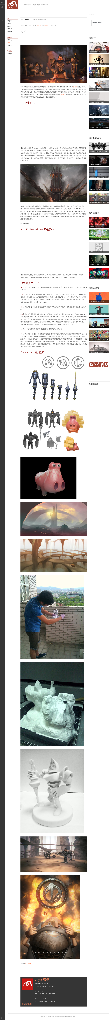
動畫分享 (35, 19)
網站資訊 (9, 51)
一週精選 (9, 45)
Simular (66, 1017)
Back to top (2, 1017)
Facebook (2, 21)
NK (22, 31)
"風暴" (63, 94)
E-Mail (2, 2)
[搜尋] (97, 22)
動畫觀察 (9, 23)
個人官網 (28, 963)
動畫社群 (9, 21)
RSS (2, 7)
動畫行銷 (9, 31)
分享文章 (9, 18)
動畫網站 (9, 40)
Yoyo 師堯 (42, 979)
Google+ (2, 25)
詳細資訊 (29, 1004)
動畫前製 (9, 26)
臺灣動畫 (40, 19)
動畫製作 (9, 29)
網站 (23, 1004)
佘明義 (75, 87)
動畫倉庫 (9, 37)
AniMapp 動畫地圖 (12, 4)
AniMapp (9, 53)
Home (21, 19)
